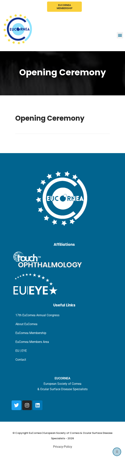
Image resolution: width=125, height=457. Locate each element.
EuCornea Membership (64, 7)
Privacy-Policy (62, 447)
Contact (20, 359)
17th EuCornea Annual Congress (37, 315)
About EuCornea (26, 324)
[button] (120, 35)
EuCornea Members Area (32, 342)
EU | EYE (21, 351)
